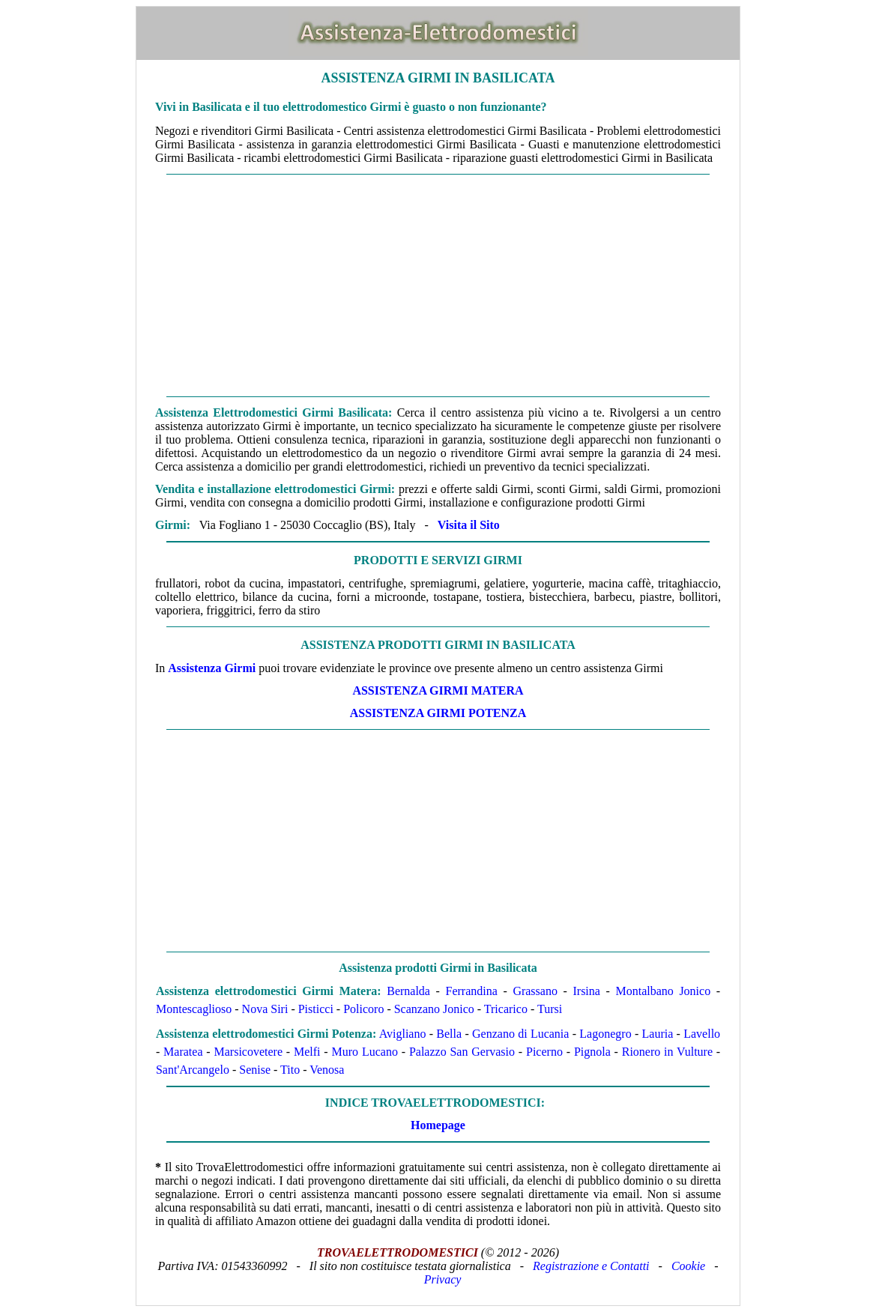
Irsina (586, 991)
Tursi (549, 1009)
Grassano (535, 991)
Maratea (182, 1051)
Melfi (307, 1051)
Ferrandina (472, 991)
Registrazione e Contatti (591, 1266)
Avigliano (402, 1033)
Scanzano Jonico (434, 1009)
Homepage (438, 1125)
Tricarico (506, 1009)
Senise (255, 1069)
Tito (290, 1069)
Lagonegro (605, 1033)
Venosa (326, 1069)
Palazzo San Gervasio (462, 1051)
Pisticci (315, 1009)
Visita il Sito (469, 525)
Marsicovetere (248, 1051)
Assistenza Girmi (212, 668)
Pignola (592, 1051)
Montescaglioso (194, 1009)
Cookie (688, 1266)
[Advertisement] (438, 285)
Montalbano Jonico (662, 991)
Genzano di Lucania (520, 1033)
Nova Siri (265, 1009)
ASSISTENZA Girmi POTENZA (438, 713)
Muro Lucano (365, 1051)
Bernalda (408, 991)
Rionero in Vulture (667, 1051)
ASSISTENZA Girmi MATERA (437, 690)
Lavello (701, 1033)
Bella (449, 1033)
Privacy (443, 1279)
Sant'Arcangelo (192, 1069)
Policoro (363, 1009)
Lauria (658, 1033)
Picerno (544, 1051)
